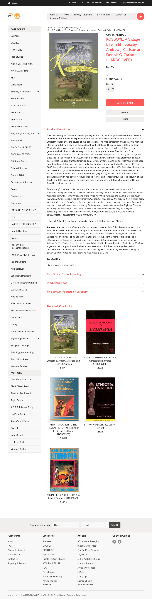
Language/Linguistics (21, 275)
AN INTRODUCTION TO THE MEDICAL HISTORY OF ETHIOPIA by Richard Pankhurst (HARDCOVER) (63, 429)
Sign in (124, 3)
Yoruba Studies (18, 98)
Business (15, 35)
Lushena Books (18, 442)
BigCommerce (81, 595)
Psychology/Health (20, 338)
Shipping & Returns (59, 18)
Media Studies (18, 296)
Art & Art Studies (19, 126)
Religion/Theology (20, 345)
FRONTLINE (16, 49)
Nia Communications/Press (23, 310)
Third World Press (19, 359)
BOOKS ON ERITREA (21, 154)
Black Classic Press (20, 386)
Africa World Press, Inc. (22, 379)
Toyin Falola (17, 400)
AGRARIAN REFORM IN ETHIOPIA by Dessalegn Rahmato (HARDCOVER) (100, 360)
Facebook (114, 542)
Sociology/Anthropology (22, 352)
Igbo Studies (17, 56)
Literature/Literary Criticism (24, 282)
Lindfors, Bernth (18, 414)
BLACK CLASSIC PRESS (21, 147)
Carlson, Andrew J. (116, 34)
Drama (14, 189)
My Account (96, 3)
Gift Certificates (111, 3)
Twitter (120, 542)
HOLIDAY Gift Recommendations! (20, 246)
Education (16, 203)
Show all (47, 584)
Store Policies (103, 14)
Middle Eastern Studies (22, 63)
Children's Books (19, 161)
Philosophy (16, 317)
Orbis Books (16, 84)
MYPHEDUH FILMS (19, 70)
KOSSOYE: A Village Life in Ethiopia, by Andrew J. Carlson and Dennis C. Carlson (63, 360)
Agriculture (16, 119)
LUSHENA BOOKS (19, 289)
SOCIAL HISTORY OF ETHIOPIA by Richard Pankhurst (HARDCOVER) (63, 497)
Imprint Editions (18, 261)
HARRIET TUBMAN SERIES (23, 224)
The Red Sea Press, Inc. (22, 393)
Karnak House (17, 268)
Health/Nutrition (19, 231)
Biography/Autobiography (23, 133)
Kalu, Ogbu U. (17, 435)
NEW (13, 77)
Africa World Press (20, 421)
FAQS (66, 14)
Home (49, 27)
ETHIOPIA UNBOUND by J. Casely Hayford (99, 426)
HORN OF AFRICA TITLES (23, 254)
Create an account (136, 3)
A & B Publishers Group (22, 407)
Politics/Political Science (23, 331)
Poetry (14, 324)
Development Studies (21, 182)
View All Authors (19, 449)
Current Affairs (18, 175)
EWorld (14, 428)
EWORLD (15, 42)
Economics (16, 196)
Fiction (14, 217)
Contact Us (121, 14)
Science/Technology (20, 91)
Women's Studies (19, 366)
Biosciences (16, 140)
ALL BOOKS (16, 112)
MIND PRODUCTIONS (21, 303)
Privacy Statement (83, 14)
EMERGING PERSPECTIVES (23, 210)
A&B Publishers (18, 105)
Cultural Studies (19, 168)
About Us (54, 14)
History (14, 238)
